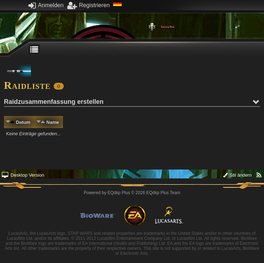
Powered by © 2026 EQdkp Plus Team (132, 192)
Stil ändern (237, 175)
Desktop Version (23, 175)
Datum (23, 122)
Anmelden (46, 5)
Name (52, 122)
